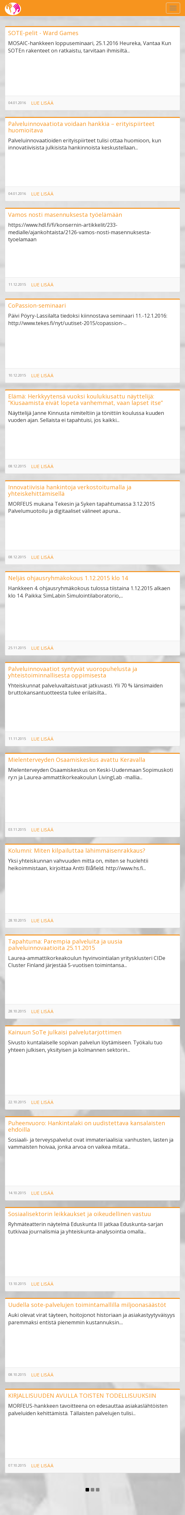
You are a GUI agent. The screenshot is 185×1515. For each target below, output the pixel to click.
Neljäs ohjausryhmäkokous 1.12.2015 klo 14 (68, 578)
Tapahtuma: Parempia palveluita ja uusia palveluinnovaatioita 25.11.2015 (65, 944)
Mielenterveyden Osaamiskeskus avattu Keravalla (76, 759)
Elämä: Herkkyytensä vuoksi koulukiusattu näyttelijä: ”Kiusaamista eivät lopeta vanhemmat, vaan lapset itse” (85, 399)
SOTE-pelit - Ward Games (43, 33)
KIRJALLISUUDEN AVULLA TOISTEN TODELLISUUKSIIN (82, 1395)
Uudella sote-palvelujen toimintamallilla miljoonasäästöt (87, 1305)
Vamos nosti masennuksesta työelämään (65, 214)
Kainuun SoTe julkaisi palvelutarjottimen (64, 1032)
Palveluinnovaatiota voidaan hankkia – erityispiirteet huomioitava (81, 127)
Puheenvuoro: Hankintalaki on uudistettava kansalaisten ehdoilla (86, 1126)
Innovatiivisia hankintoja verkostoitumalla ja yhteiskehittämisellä (69, 490)
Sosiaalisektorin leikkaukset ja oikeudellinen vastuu (79, 1214)
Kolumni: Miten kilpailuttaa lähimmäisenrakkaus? (76, 850)
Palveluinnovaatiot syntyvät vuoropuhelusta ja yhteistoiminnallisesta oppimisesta (72, 672)
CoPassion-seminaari (37, 305)
